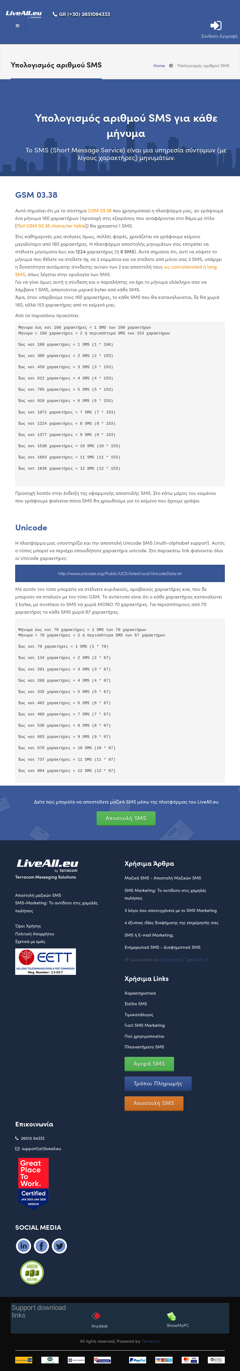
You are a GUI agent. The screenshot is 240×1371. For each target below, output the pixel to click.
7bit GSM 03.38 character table (51, 225)
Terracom (151, 1341)
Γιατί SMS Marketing (145, 1025)
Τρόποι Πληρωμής (158, 1083)
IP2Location (173, 959)
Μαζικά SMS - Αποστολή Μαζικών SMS (163, 878)
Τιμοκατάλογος (139, 1014)
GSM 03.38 (99, 210)
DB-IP (202, 959)
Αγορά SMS (149, 1063)
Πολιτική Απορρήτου (34, 934)
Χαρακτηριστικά (140, 993)
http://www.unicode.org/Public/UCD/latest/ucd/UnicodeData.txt (120, 573)
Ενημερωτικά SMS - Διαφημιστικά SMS (163, 947)
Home (159, 65)
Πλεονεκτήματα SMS (144, 1047)
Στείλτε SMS (136, 1003)
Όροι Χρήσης (28, 926)
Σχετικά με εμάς (30, 941)
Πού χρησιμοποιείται (144, 1036)
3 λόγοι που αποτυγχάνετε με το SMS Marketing (171, 910)
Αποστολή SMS (126, 818)
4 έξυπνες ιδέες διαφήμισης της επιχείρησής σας (171, 922)
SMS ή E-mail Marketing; (149, 935)
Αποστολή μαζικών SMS (38, 895)
